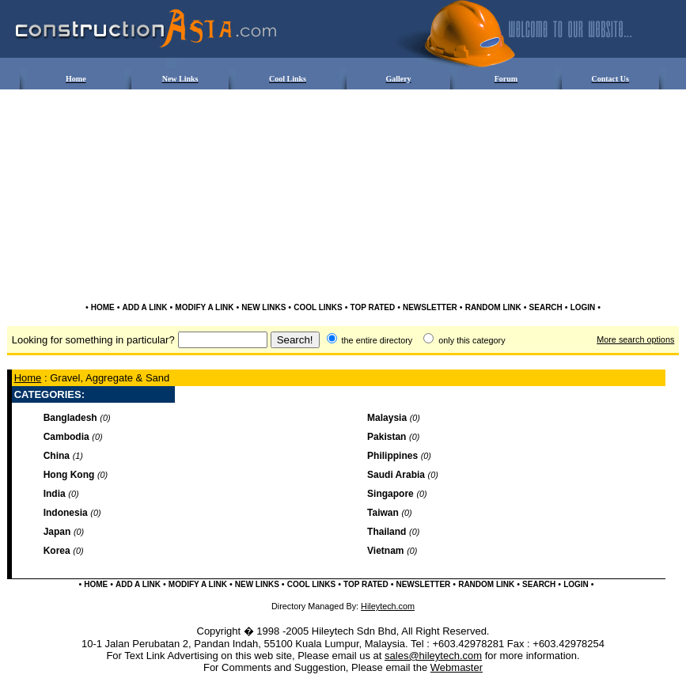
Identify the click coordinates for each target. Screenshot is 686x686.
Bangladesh (70, 417)
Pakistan (386, 436)
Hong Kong (69, 474)
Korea (57, 550)
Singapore (390, 493)
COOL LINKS (318, 307)
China (57, 455)
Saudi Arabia (396, 474)
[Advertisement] (343, 139)
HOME (103, 307)
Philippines (392, 455)
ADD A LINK (145, 307)
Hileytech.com (388, 606)
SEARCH (546, 307)
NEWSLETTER (430, 307)
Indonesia (66, 512)
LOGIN (583, 307)
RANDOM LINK (493, 307)
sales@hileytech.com (433, 655)
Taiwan (383, 512)
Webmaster (456, 667)
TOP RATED (372, 307)
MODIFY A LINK (204, 307)
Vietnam (385, 550)
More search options (635, 339)
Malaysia (387, 417)
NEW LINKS (263, 307)
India (55, 493)
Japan (57, 531)
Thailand (386, 531)
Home (28, 378)
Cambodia (66, 436)
